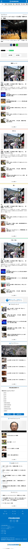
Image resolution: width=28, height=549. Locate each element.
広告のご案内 (4, 531)
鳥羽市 (5, 394)
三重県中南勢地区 (7, 404)
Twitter (14, 521)
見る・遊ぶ (10, 4)
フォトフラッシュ (4, 14)
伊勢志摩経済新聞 (14, 1)
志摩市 (5, 396)
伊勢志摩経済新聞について (6, 525)
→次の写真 (23, 40)
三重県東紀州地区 (7, 408)
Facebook (11, 521)
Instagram (17, 521)
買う (14, 4)
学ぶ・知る (23, 4)
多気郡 (5, 398)
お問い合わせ (4, 530)
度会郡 (5, 400)
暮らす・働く (18, 4)
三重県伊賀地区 (7, 406)
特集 (26, 4)
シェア (7, 50)
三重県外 (5, 410)
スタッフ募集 (4, 533)
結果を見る (19, 414)
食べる (6, 4)
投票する (9, 414)
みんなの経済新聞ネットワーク (14, 545)
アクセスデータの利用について (7, 528)
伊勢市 (5, 392)
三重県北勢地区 (7, 402)
